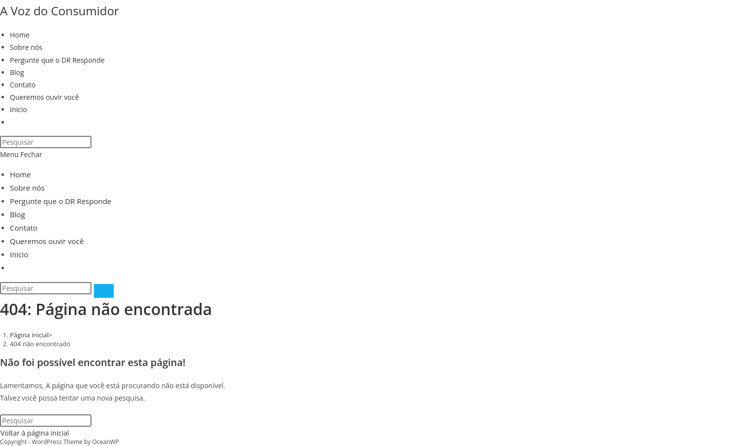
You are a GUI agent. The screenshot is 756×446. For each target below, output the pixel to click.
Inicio (19, 254)
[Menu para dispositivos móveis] (21, 154)
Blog (17, 214)
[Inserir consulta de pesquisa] (45, 142)
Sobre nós (27, 188)
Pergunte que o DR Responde (60, 201)
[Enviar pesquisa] (103, 291)
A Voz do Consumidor (59, 10)
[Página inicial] (29, 334)
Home (20, 174)
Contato (24, 228)
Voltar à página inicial (34, 433)
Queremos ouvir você (47, 241)
